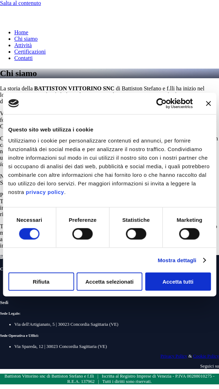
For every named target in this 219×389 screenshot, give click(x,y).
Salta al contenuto (20, 3)
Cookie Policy (206, 356)
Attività (23, 45)
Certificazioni (30, 52)
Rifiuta (41, 282)
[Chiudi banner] (208, 103)
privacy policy (45, 192)
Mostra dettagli (177, 260)
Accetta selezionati (109, 282)
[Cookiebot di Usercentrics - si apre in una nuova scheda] (161, 103)
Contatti (23, 58)
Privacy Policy (173, 356)
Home (21, 32)
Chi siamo (26, 39)
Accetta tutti (178, 282)
